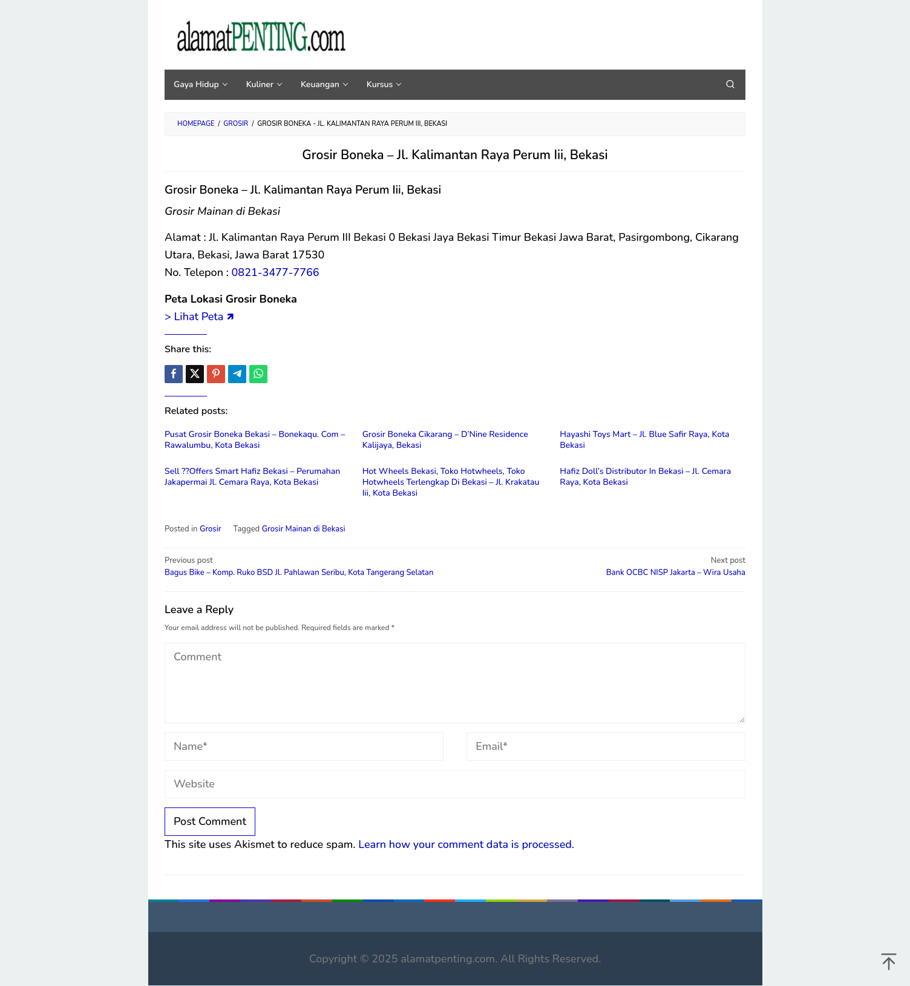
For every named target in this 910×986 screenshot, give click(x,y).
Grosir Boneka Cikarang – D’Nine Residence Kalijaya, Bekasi (445, 440)
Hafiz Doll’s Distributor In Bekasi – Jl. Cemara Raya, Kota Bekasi (645, 476)
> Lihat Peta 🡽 (199, 316)
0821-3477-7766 (275, 272)
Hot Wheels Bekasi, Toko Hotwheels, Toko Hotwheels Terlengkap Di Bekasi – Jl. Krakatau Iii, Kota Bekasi (451, 482)
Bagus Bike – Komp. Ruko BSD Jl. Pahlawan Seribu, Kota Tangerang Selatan (304, 566)
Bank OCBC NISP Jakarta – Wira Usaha (605, 566)
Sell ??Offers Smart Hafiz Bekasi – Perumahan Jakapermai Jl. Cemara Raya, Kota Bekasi (252, 476)
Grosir (210, 529)
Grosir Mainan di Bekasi (303, 529)
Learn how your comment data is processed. (466, 844)
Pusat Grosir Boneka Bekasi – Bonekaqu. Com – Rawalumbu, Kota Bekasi (255, 440)
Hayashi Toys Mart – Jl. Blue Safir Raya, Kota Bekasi (644, 440)
